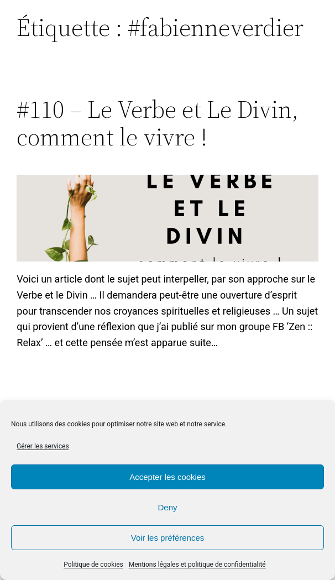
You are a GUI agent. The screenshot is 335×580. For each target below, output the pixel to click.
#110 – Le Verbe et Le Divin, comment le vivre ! (158, 123)
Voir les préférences (168, 537)
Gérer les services (43, 446)
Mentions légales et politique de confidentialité (197, 564)
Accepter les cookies (167, 477)
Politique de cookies (93, 564)
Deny (167, 507)
